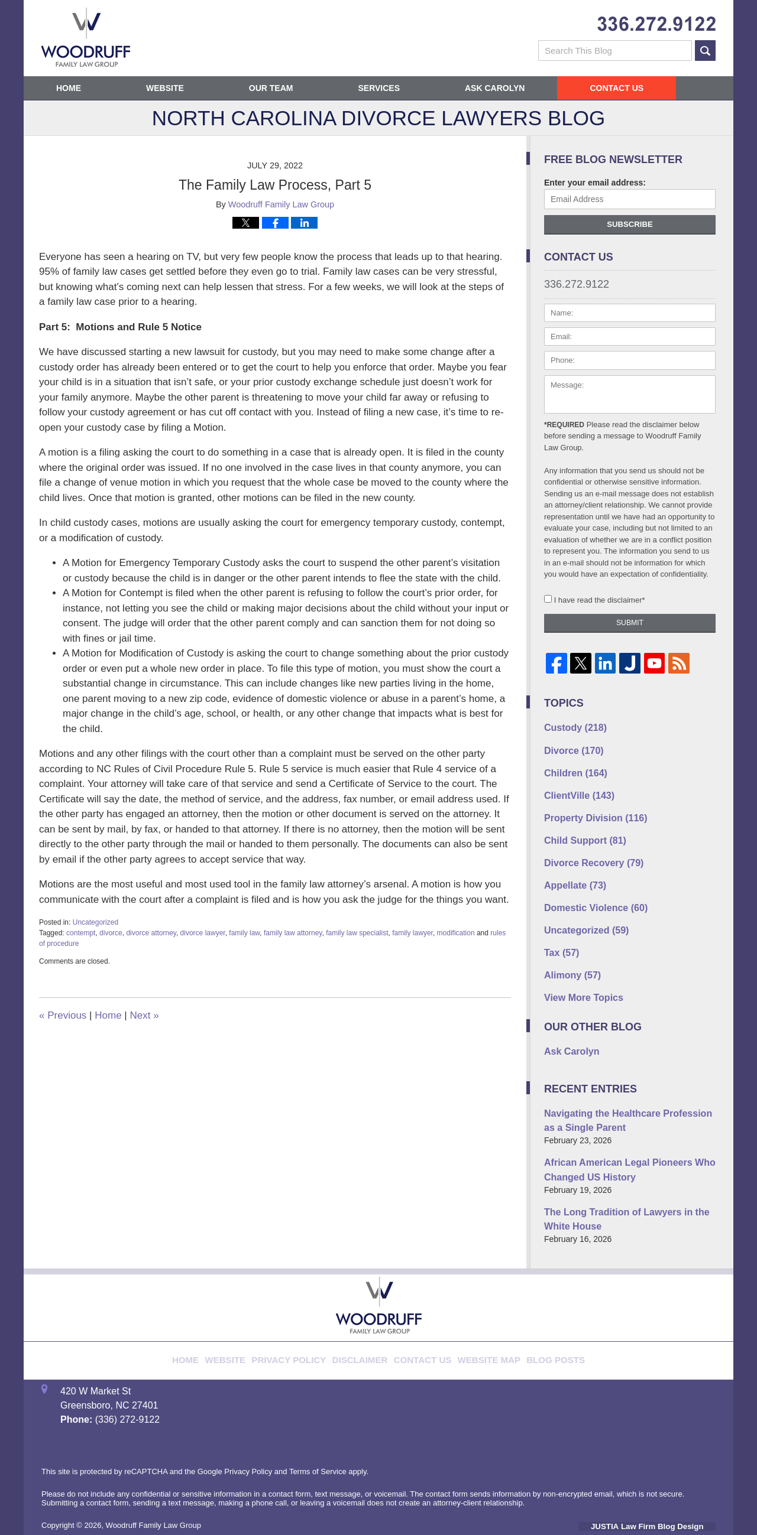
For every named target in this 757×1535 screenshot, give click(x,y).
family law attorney (293, 933)
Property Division (589, 809)
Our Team (271, 88)
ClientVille (575, 788)
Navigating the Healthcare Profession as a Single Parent (626, 1093)
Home (68, 88)
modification (456, 933)
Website (165, 88)
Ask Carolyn (495, 88)
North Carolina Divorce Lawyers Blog (85, 37)
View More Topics (578, 974)
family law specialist (357, 933)
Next (144, 1015)
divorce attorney (151, 933)
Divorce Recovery (587, 850)
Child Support (580, 829)
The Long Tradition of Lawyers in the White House (628, 1184)
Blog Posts (536, 1316)
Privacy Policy (304, 1316)
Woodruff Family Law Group (153, 1489)
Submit (629, 623)
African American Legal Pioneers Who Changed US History (619, 1138)
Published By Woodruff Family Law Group (656, 24)
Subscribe (630, 224)
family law (244, 933)
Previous (62, 1015)
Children (571, 767)
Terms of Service (318, 1434)
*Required (564, 425)
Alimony (569, 953)
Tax (559, 933)
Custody (571, 726)
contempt (80, 933)
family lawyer (412, 933)
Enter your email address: (595, 182)
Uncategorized (95, 922)
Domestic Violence (589, 891)
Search (705, 50)
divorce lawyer (202, 933)
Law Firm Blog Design (659, 1490)
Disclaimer (365, 1316)
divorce (110, 933)
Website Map (477, 1316)
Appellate (571, 871)
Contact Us (616, 88)
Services (379, 88)
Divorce (570, 747)
